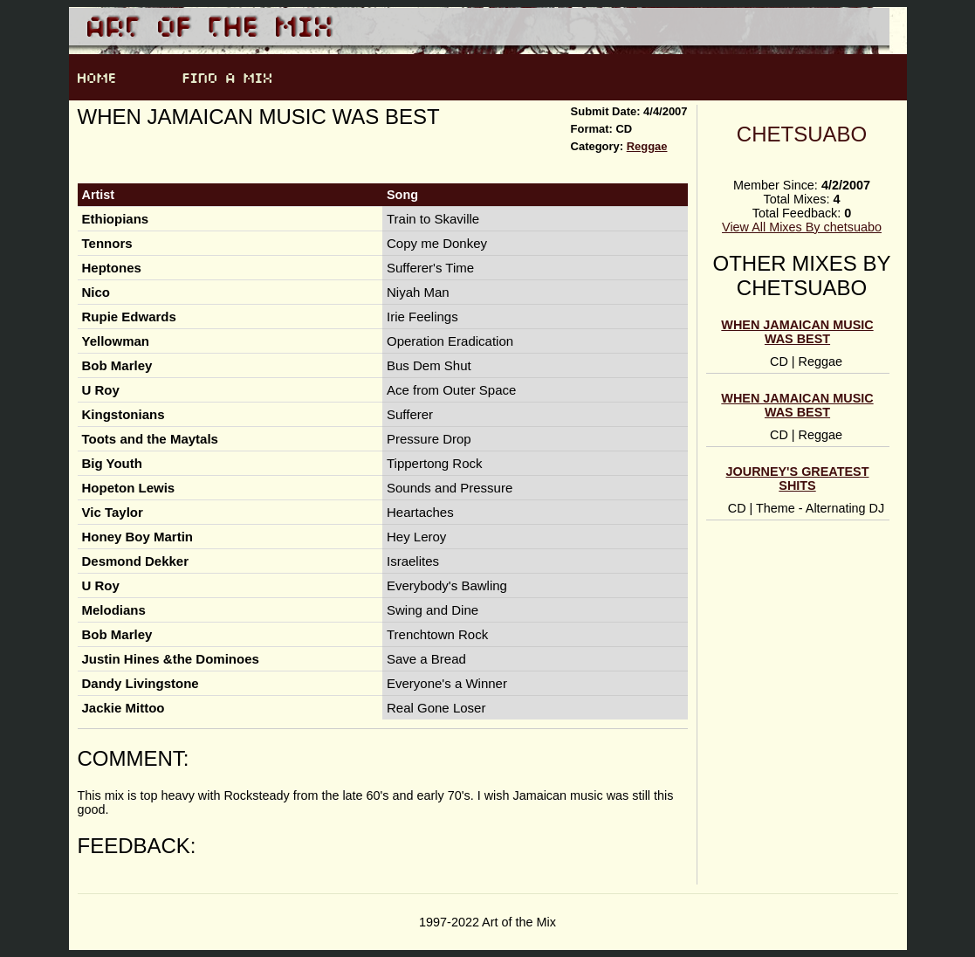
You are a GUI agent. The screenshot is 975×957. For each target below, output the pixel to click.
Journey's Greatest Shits (797, 478)
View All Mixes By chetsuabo (802, 227)
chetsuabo (802, 134)
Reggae (647, 146)
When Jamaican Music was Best (797, 332)
